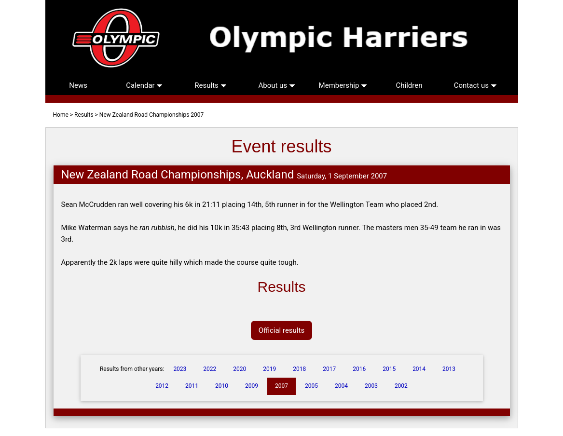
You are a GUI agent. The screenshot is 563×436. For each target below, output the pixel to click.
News (78, 85)
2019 (269, 369)
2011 (191, 385)
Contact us (475, 85)
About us (276, 85)
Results (210, 85)
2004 (341, 385)
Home (61, 114)
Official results (281, 330)
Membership (343, 85)
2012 (161, 385)
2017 (329, 369)
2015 (389, 369)
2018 (299, 369)
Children (409, 85)
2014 (419, 369)
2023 (179, 369)
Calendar (144, 85)
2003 (371, 385)
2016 (359, 369)
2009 (251, 385)
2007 (281, 385)
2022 (209, 369)
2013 (448, 369)
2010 (221, 385)
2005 (311, 385)
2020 (239, 369)
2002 (401, 385)
